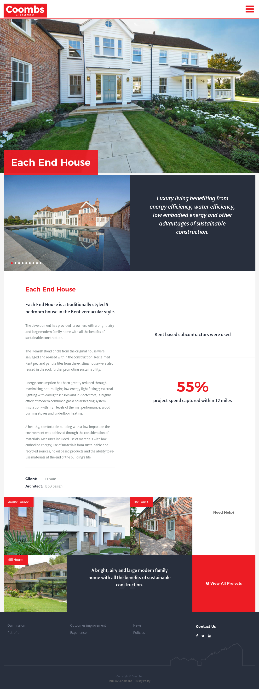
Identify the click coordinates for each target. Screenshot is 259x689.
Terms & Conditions (120, 681)
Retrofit (13, 632)
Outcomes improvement (88, 625)
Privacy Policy (142, 681)
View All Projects (224, 583)
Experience (78, 632)
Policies (139, 632)
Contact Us (206, 626)
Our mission (16, 625)
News (137, 625)
